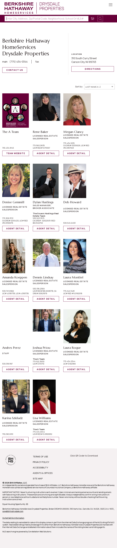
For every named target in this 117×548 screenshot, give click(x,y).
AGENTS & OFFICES (43, 473)
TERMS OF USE (40, 456)
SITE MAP (38, 478)
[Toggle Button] (110, 5)
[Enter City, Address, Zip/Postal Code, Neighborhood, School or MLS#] (46, 18)
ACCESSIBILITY (40, 467)
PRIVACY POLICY (41, 462)
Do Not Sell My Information (13, 518)
